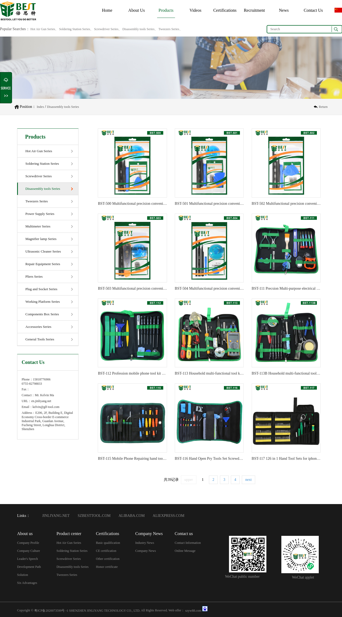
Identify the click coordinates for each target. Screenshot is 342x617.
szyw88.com (193, 610)
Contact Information (188, 543)
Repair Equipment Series (42, 264)
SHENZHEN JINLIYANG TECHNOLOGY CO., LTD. (104, 610)
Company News (145, 551)
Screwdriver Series (38, 176)
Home (107, 10)
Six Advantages (27, 583)
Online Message (185, 551)
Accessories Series (38, 327)
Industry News (144, 543)
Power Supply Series (39, 214)
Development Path (29, 567)
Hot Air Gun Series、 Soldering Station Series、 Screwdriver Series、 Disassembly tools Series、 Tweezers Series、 (106, 29)
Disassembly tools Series (63, 107)
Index (40, 107)
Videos (195, 10)
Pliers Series (34, 276)
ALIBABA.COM (132, 516)
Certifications (224, 10)
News (284, 10)
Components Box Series (42, 314)
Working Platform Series (42, 302)
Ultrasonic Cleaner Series (43, 251)
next (248, 480)
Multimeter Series (37, 226)
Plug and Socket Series (41, 289)
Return (323, 107)
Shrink (6, 88)
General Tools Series (39, 339)
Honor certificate (107, 567)
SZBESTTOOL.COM (94, 516)
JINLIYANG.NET (56, 516)
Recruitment (254, 10)
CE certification (106, 551)
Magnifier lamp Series (40, 239)
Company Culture (28, 551)
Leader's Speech (27, 559)
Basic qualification (108, 543)
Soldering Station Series (42, 164)
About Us (136, 10)
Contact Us (313, 10)
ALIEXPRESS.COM (168, 516)
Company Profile (28, 543)
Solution (22, 575)
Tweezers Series (36, 201)
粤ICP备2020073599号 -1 (51, 610)
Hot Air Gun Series (38, 151)
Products (165, 10)
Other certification (107, 559)
